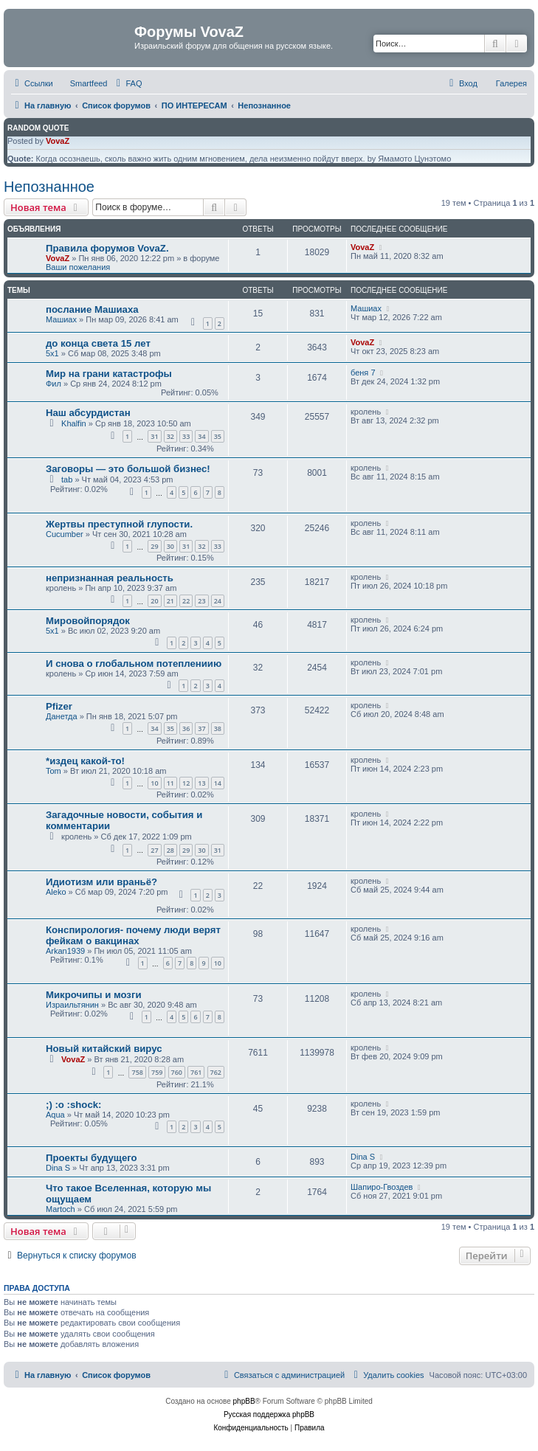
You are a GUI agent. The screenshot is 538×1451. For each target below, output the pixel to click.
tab (66, 479)
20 (154, 601)
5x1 (52, 353)
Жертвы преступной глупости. (119, 524)
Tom (53, 770)
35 (217, 436)
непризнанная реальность (109, 577)
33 (186, 436)
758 (136, 1072)
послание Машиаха (92, 309)
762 (215, 1072)
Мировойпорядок (88, 620)
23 (201, 601)
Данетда (61, 716)
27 (154, 850)
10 (154, 783)
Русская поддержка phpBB (269, 1414)
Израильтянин (72, 1004)
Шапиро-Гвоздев (382, 1186)
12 (186, 783)
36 (186, 728)
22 (186, 601)
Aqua (55, 1114)
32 (170, 436)
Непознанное (49, 187)
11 (170, 783)
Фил (53, 383)
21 (170, 601)
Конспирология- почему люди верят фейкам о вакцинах (133, 935)
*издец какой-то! (85, 760)
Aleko (56, 891)
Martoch (60, 1209)
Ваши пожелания (78, 267)
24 (217, 601)
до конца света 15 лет (98, 343)
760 (176, 1072)
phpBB (244, 1401)
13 (201, 783)
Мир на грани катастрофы (109, 373)
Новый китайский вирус (104, 1048)
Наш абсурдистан (88, 412)
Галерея (511, 83)
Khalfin (73, 423)
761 (195, 1072)
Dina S (58, 1167)
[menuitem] (127, 83)
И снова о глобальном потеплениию (133, 663)
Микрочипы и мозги (94, 994)
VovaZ (57, 140)
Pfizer (59, 706)
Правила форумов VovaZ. (107, 248)
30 (170, 546)
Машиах (61, 319)
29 (154, 546)
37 (201, 728)
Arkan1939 (65, 950)
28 (170, 850)
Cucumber (64, 534)
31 (154, 436)
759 (156, 1072)
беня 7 (363, 372)
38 (217, 728)
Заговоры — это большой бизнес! (128, 468)
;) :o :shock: (73, 1104)
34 (201, 436)
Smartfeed (89, 83)
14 (217, 783)
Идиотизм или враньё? (101, 881)
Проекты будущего (91, 1157)
